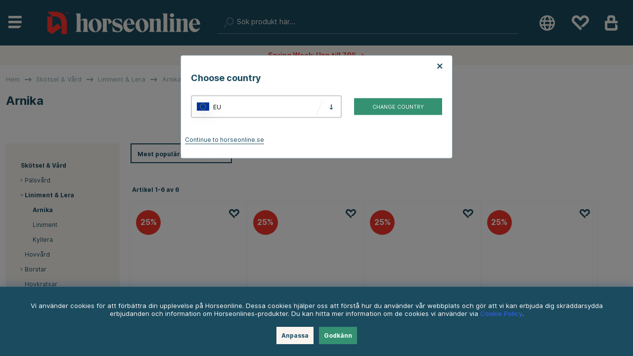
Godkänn (338, 335)
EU (217, 106)
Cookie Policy (501, 313)
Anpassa (295, 335)
